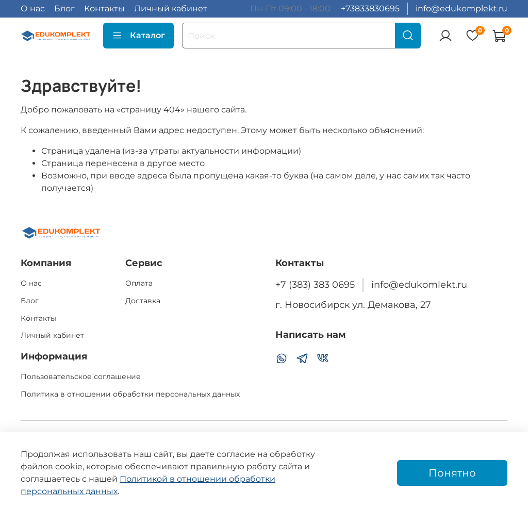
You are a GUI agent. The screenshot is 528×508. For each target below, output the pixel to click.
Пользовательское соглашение (81, 376)
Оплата (139, 283)
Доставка (142, 300)
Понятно (452, 473)
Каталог (138, 35)
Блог (64, 8)
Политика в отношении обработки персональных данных (130, 394)
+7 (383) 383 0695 (315, 284)
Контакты (104, 8)
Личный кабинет (170, 8)
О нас (33, 8)
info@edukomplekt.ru (461, 8)
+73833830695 (370, 8)
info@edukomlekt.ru (419, 284)
